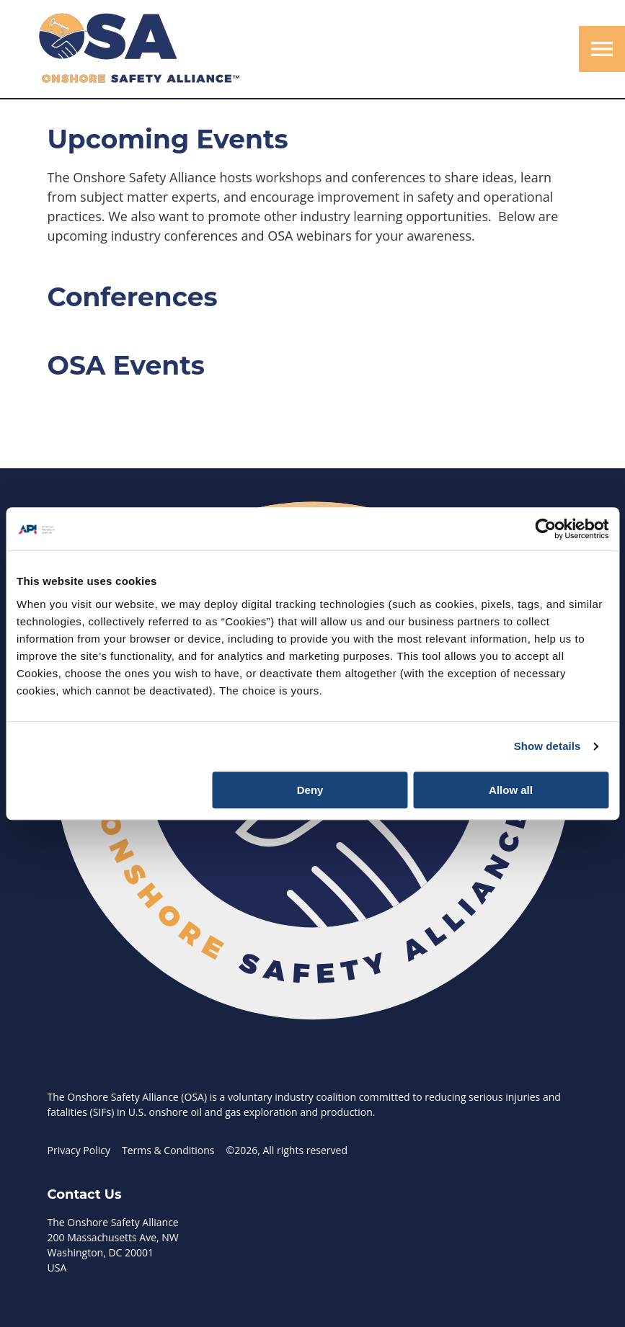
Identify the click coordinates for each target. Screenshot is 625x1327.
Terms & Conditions (168, 1150)
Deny (310, 790)
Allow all (511, 790)
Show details (547, 746)
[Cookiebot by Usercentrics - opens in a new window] (545, 529)
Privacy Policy (79, 1150)
